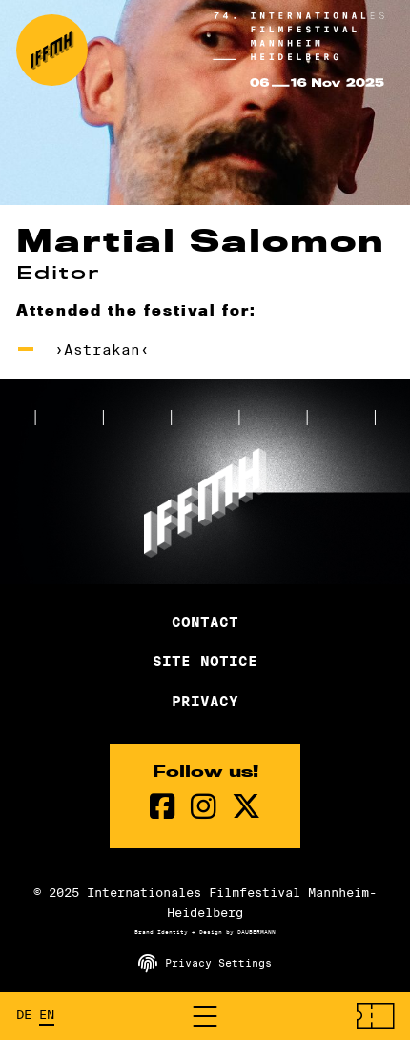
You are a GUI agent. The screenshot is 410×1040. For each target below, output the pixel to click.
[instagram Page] (203, 807)
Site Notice (205, 661)
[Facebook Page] (162, 807)
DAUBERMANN (256, 932)
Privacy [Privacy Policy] (205, 701)
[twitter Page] (246, 807)
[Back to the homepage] (52, 50)
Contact (205, 622)
